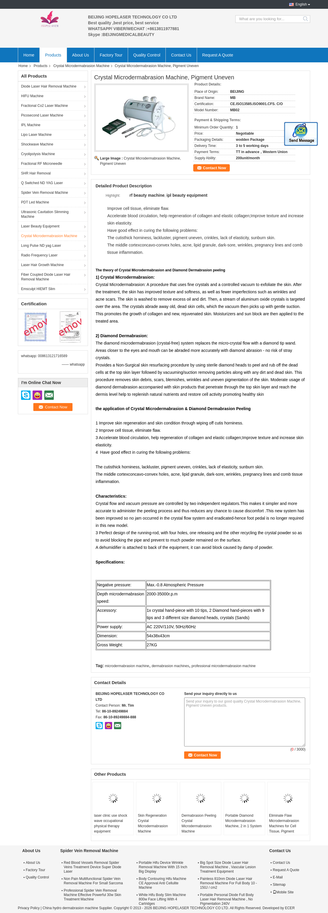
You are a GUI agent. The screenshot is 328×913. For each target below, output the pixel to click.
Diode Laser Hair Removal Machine (48, 86)
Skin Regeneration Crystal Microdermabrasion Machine (153, 823)
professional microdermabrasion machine (223, 666)
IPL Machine (30, 125)
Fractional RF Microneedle (41, 164)
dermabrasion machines (170, 666)
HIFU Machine (32, 96)
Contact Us (181, 55)
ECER (290, 908)
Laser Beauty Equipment (40, 226)
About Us (80, 55)
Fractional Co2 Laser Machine (44, 106)
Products (53, 55)
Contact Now (214, 168)
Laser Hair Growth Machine (42, 265)
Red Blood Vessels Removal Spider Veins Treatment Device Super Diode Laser (92, 867)
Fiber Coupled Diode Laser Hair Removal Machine (45, 277)
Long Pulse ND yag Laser (41, 246)
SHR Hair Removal (36, 173)
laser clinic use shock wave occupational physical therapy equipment (110, 823)
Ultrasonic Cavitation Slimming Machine (45, 214)
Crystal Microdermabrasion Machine (81, 66)
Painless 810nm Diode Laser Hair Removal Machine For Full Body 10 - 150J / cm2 (228, 883)
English (301, 4)
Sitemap (279, 885)
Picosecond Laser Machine (42, 115)
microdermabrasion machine (127, 666)
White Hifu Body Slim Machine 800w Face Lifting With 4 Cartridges (162, 899)
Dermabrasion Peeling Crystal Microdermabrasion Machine (199, 823)
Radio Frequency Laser (39, 255)
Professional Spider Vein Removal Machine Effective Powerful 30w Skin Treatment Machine (92, 894)
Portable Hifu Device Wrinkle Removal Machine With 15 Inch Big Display (163, 867)
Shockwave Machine (37, 144)
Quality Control (146, 55)
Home (28, 55)
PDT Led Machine (35, 202)
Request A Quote (217, 55)
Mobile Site (283, 892)
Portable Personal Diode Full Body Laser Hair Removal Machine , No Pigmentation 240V (226, 899)
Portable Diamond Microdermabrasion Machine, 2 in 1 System (243, 820)
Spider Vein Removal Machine (44, 193)
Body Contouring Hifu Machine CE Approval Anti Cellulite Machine (162, 883)
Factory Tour (111, 55)
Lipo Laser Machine (36, 135)
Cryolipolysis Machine (38, 154)
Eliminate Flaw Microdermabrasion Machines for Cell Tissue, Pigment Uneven (284, 826)
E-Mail (278, 877)
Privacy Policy (29, 908)
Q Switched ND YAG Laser (42, 183)
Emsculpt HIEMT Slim (38, 289)
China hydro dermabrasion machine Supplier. (77, 908)
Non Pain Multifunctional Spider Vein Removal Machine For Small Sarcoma (93, 881)
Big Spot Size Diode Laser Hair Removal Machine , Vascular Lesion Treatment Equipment (228, 867)
